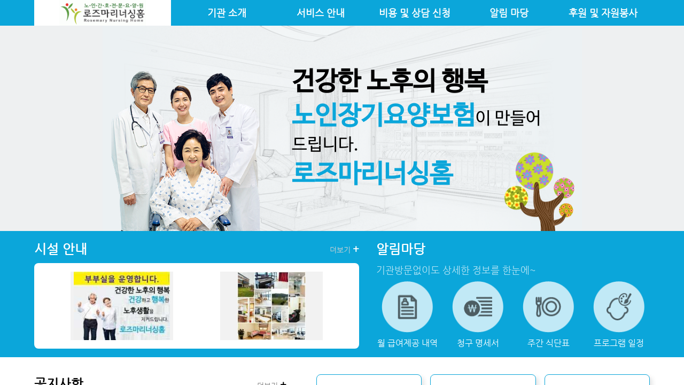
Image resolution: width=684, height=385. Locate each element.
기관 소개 (226, 12)
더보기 (344, 249)
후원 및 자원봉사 (603, 12)
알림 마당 (508, 12)
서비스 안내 (321, 12)
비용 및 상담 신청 (414, 12)
